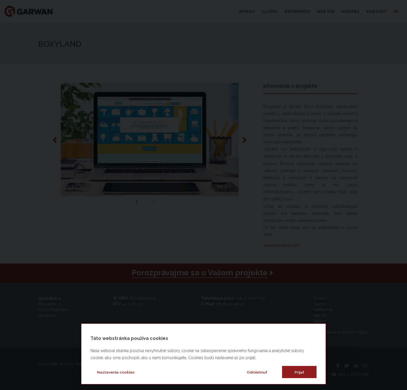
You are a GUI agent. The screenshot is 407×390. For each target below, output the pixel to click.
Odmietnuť (257, 372)
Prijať (299, 372)
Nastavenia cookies (116, 372)
